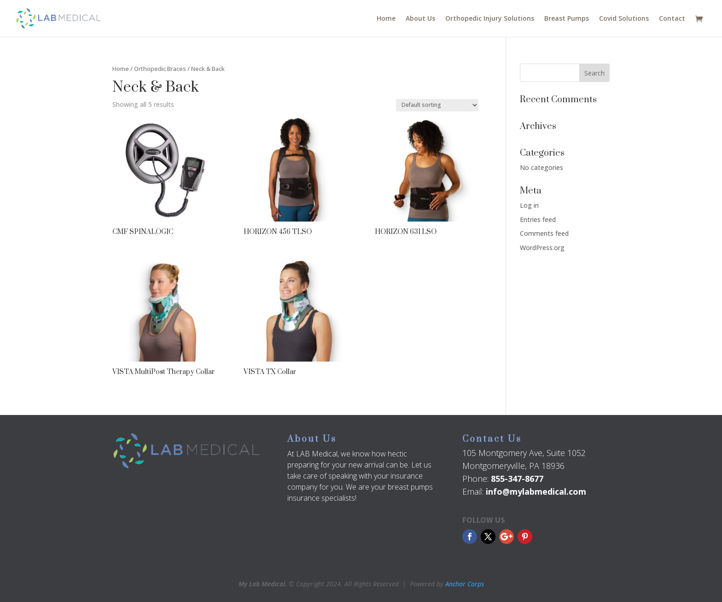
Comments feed (544, 233)
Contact (672, 19)
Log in (529, 205)
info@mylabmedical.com (536, 491)
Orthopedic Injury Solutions (489, 19)
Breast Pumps (566, 19)
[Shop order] (437, 105)
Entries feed (538, 219)
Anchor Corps (464, 583)
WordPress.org (542, 247)
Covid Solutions (624, 19)
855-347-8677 (517, 478)
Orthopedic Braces (160, 68)
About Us (420, 19)
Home (386, 19)
